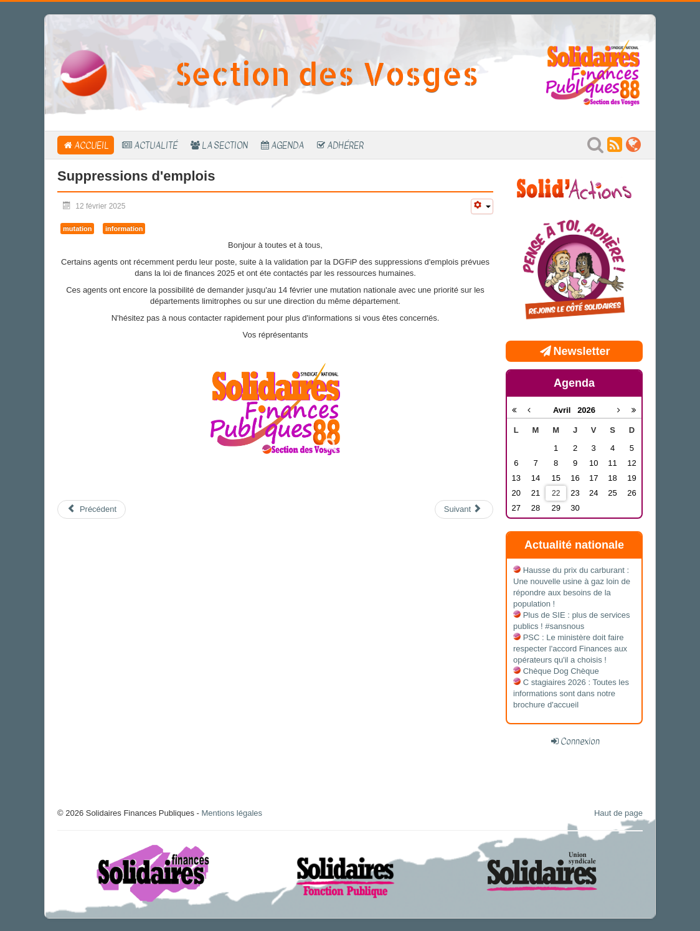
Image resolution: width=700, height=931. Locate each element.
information (124, 228)
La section (225, 145)
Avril (565, 410)
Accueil (91, 145)
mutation (77, 228)
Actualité (155, 145)
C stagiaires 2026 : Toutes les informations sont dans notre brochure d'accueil (571, 693)
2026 (586, 410)
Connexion (580, 741)
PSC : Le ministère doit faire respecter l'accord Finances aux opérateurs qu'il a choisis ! (570, 648)
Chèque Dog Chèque (561, 671)
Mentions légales (231, 813)
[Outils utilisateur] (482, 206)
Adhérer (345, 145)
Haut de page (618, 813)
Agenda (287, 145)
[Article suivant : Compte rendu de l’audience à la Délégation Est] (464, 509)
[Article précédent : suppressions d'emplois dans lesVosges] (91, 509)
